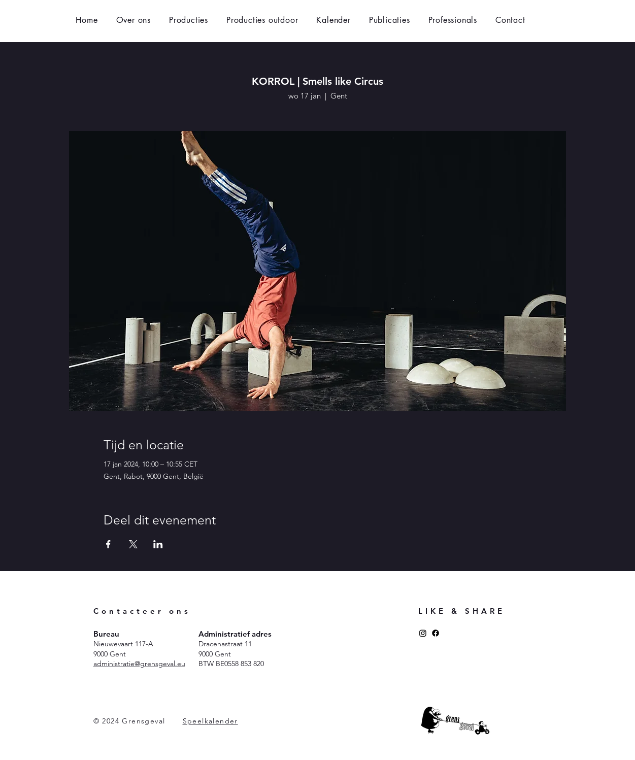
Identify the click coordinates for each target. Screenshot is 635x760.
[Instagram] (422, 633)
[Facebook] (435, 633)
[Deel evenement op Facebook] (108, 544)
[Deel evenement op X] (133, 544)
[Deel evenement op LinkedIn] (158, 544)
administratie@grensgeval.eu (139, 663)
